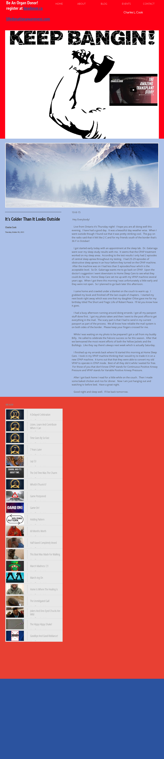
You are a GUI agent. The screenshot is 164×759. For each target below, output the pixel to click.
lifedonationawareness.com (28, 19)
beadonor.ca (33, 8)
